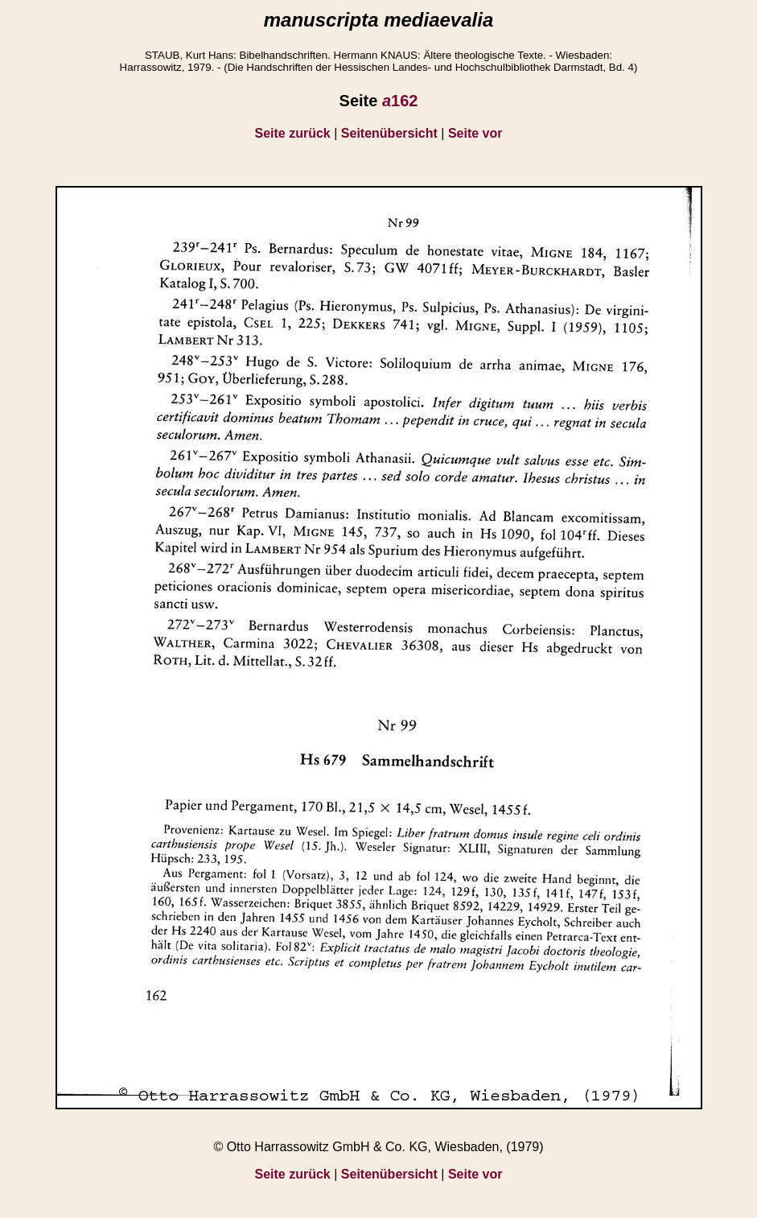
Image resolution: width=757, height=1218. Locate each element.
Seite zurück (293, 133)
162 (400, 100)
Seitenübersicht (389, 133)
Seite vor (475, 133)
